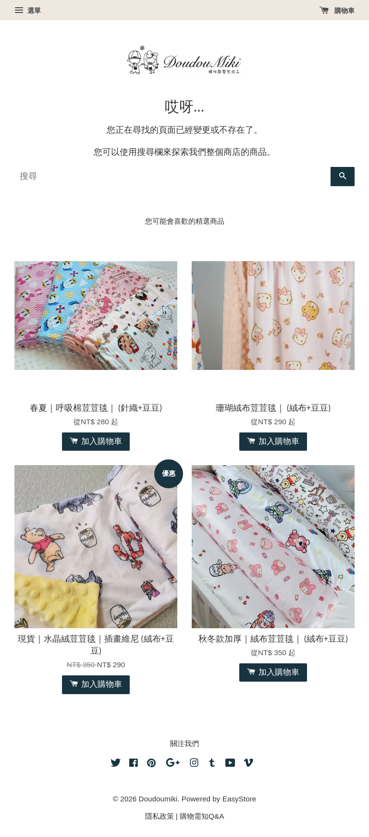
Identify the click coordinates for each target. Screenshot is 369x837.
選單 (27, 10)
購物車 (337, 10)
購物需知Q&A (202, 816)
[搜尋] (172, 176)
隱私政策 (159, 816)
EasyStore (239, 799)
